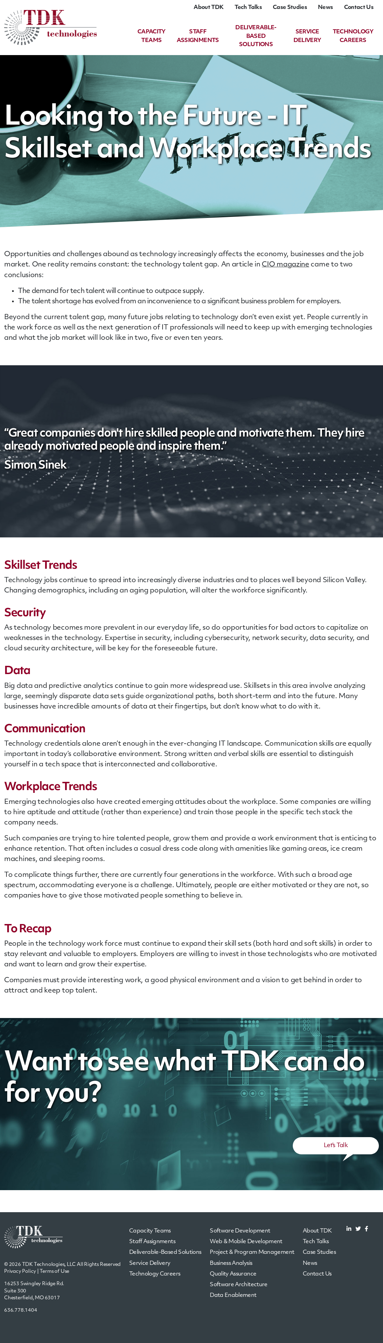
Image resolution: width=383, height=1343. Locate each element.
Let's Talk (336, 1145)
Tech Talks (248, 8)
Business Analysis (231, 1263)
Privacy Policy (20, 1271)
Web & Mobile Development (246, 1242)
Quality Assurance (233, 1274)
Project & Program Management (252, 1252)
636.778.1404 (20, 1310)
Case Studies (290, 8)
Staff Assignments (152, 1242)
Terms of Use (55, 1271)
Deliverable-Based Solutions (257, 36)
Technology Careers (154, 1274)
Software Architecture (239, 1284)
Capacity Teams (150, 1231)
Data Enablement (233, 1295)
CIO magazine (285, 264)
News (325, 8)
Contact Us (358, 8)
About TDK (209, 8)
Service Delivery (149, 1263)
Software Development (240, 1231)
